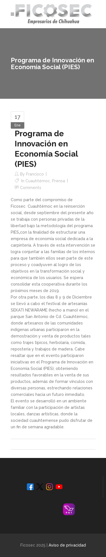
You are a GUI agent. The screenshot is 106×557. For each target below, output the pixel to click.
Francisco (35, 174)
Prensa (58, 181)
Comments (30, 187)
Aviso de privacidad (67, 545)
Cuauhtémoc (37, 181)
